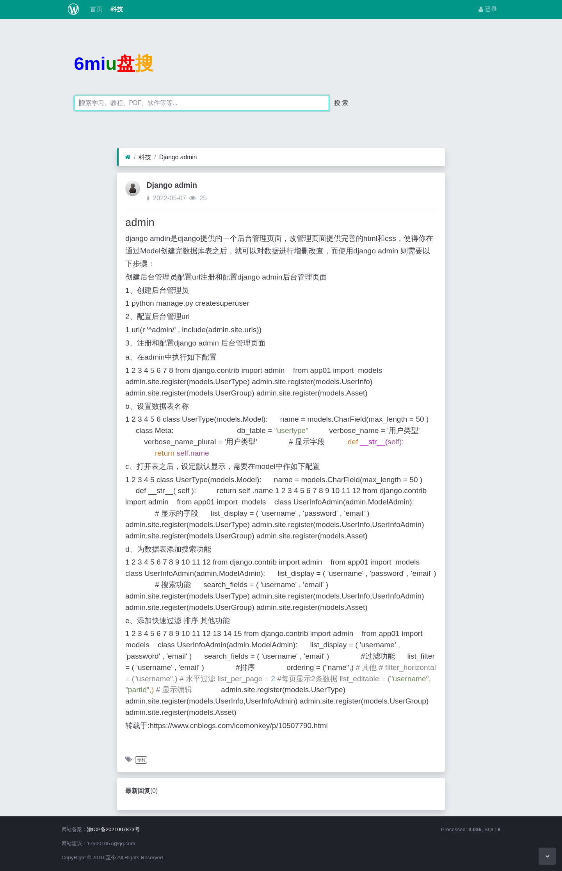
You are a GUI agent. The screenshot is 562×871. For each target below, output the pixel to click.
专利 (141, 760)
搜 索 (341, 103)
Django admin (178, 157)
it (147, 198)
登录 (487, 9)
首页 (95, 9)
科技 (116, 9)
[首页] (128, 157)
